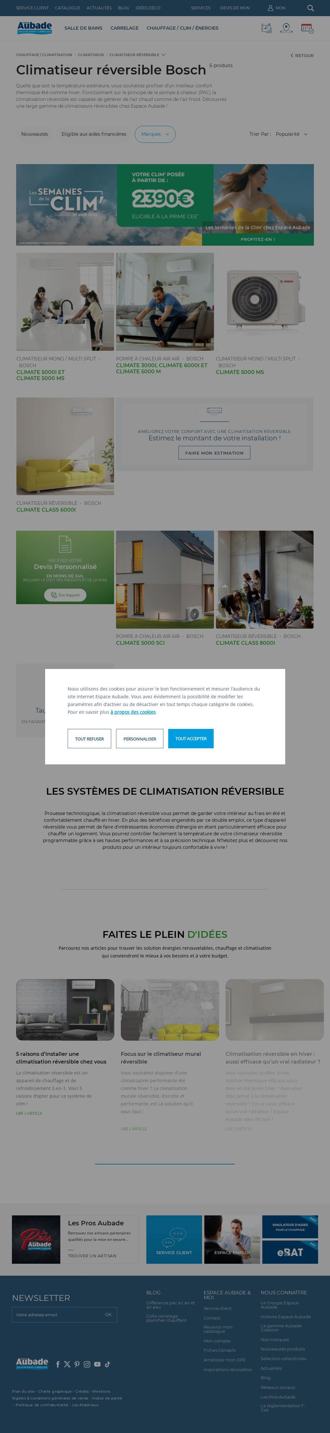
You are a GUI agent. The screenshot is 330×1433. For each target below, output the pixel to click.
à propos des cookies (133, 712)
